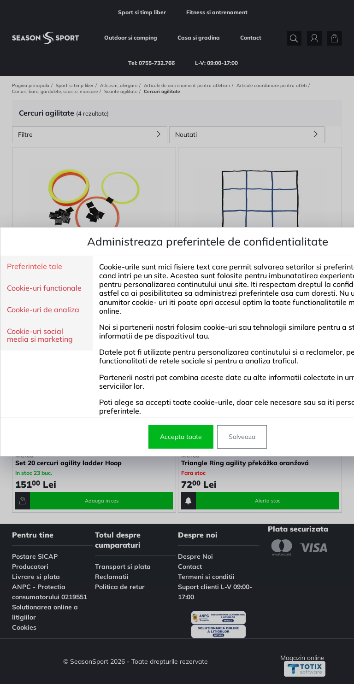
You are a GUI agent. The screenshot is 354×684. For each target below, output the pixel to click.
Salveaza (181, 437)
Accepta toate (120, 437)
